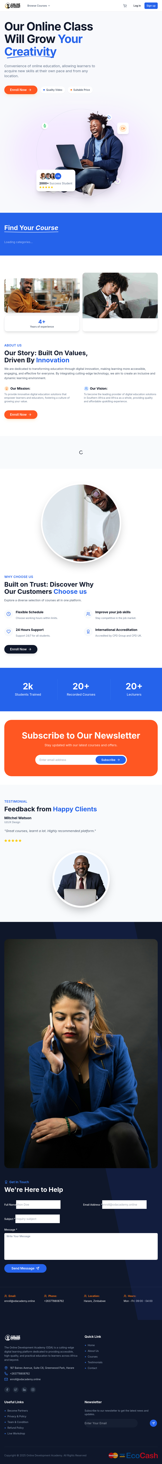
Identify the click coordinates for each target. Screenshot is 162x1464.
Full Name (10, 1204)
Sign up (151, 5)
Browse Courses (39, 5)
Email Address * (92, 1204)
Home (90, 1345)
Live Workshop (14, 1433)
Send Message (25, 1268)
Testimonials (94, 1362)
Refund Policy (14, 1428)
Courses (91, 1356)
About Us (92, 1351)
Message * (10, 1229)
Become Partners (16, 1410)
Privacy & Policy (15, 1416)
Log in (137, 5)
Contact (91, 1368)
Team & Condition (16, 1422)
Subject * (9, 1218)
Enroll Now (21, 90)
